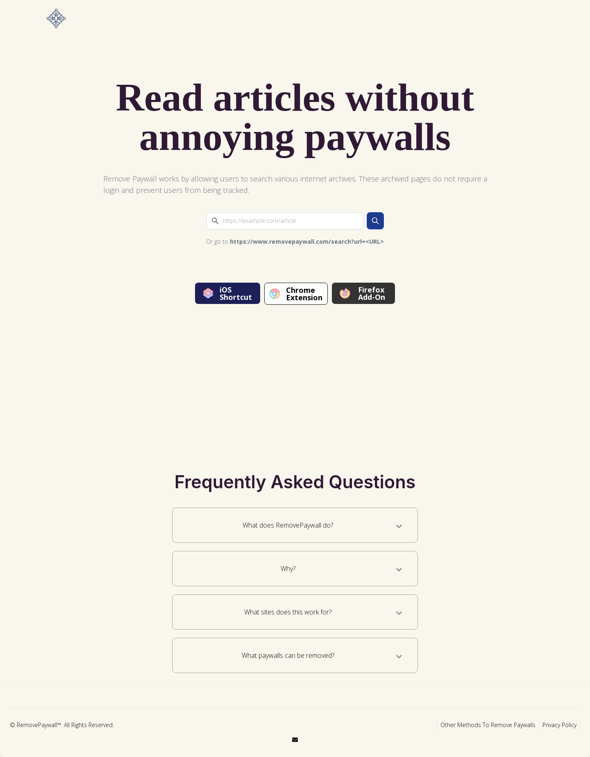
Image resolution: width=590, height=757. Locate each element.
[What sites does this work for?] (399, 613)
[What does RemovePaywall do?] (399, 526)
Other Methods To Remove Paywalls (488, 725)
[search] (375, 220)
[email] (295, 739)
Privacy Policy (559, 725)
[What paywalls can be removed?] (399, 656)
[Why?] (399, 570)
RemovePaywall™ (39, 725)
